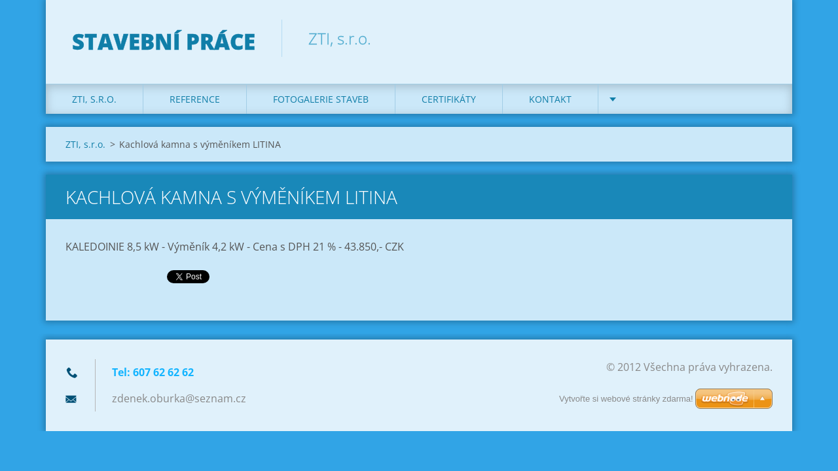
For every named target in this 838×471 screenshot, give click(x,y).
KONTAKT (550, 99)
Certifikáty (449, 99)
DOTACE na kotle (666, 99)
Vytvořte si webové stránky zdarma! (626, 399)
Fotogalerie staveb (321, 99)
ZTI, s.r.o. (94, 99)
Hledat (758, 38)
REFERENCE (195, 99)
